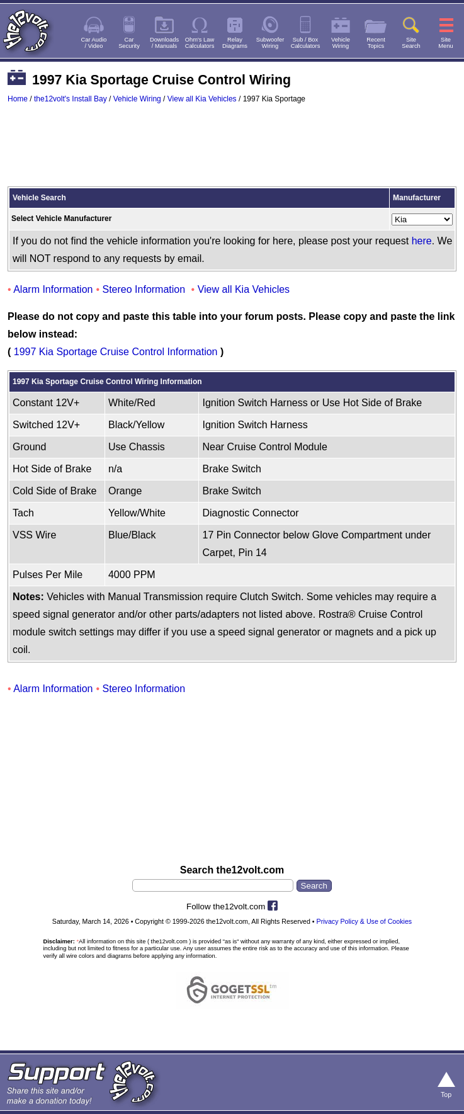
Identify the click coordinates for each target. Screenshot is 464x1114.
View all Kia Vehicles (202, 98)
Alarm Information (53, 289)
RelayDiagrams (234, 43)
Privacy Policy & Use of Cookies (364, 921)
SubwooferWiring (270, 43)
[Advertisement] (232, 151)
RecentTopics (375, 43)
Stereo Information (144, 289)
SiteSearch (411, 43)
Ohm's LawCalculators (200, 43)
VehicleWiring (340, 43)
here (422, 241)
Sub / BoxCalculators (305, 43)
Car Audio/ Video (94, 43)
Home (18, 98)
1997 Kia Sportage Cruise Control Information (116, 351)
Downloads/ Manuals (164, 43)
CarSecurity (129, 43)
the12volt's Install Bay (70, 98)
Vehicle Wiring (137, 98)
